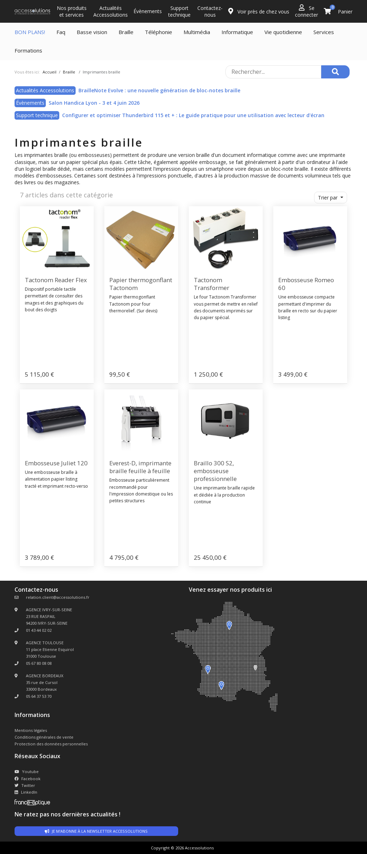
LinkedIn (26, 792)
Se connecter (306, 11)
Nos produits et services (72, 11)
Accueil (49, 72)
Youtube (27, 771)
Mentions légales (31, 730)
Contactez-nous (210, 11)
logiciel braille (41, 168)
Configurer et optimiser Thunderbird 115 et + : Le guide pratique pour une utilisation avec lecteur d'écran (193, 115)
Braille (126, 31)
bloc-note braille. (290, 168)
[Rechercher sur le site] (273, 71)
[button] (330, 198)
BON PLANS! (30, 31)
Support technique (179, 11)
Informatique (237, 31)
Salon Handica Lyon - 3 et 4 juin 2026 (94, 102)
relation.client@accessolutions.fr (57, 597)
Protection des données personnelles (51, 743)
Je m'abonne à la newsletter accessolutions (96, 831)
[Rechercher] (335, 71)
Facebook (27, 778)
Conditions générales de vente (44, 737)
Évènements (147, 11)
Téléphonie (158, 31)
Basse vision (92, 31)
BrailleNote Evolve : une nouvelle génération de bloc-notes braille (159, 90)
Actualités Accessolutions (110, 11)
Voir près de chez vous (258, 11)
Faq (60, 31)
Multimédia (197, 31)
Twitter (25, 785)
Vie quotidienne (283, 31)
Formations (28, 50)
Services (323, 31)
